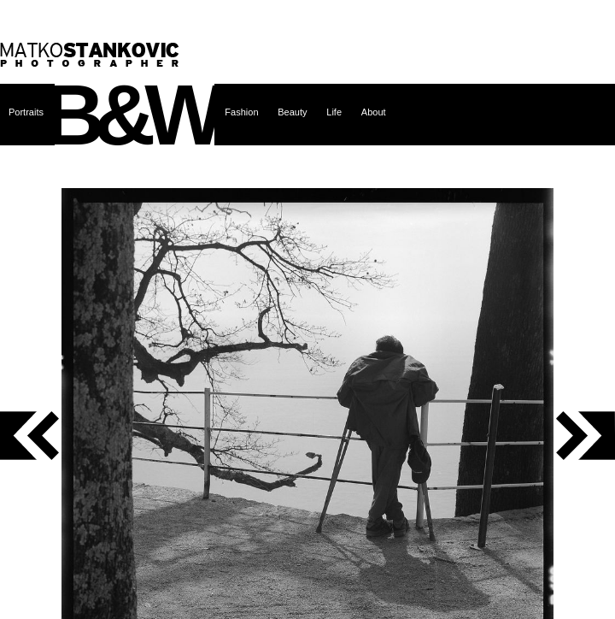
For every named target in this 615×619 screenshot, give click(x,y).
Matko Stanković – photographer (89, 55)
